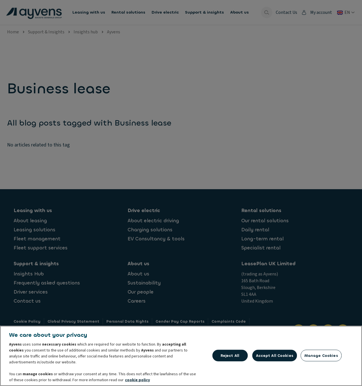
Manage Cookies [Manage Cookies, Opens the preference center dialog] (321, 355)
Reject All (230, 355)
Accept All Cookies (274, 355)
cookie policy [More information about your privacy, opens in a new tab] (137, 380)
